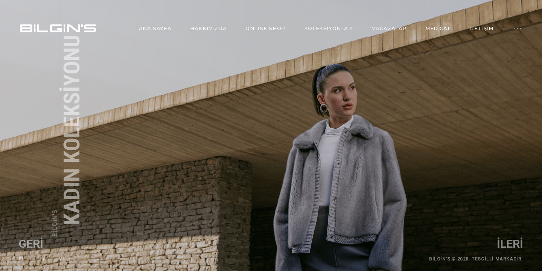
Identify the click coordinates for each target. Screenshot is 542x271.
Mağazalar (388, 28)
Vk (62, 259)
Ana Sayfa (155, 28)
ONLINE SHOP (265, 28)
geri (31, 243)
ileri (510, 243)
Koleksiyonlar (328, 28)
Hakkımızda (208, 28)
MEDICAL (438, 28)
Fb (21, 259)
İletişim (481, 28)
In (42, 259)
